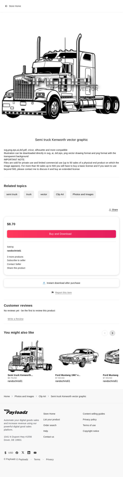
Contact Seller (14, 264)
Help (45, 431)
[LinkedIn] (28, 452)
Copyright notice (91, 431)
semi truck (11, 194)
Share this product (16, 268)
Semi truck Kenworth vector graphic (68, 396)
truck (29, 194)
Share (113, 209)
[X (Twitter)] (23, 452)
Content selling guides (94, 413)
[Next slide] (112, 333)
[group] (30, 361)
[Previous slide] (105, 333)
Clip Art (60, 194)
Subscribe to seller (16, 260)
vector (44, 194)
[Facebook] (16, 452)
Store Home (13, 6)
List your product (51, 419)
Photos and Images (83, 194)
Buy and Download (61, 234)
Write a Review (15, 319)
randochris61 (14, 250)
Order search (50, 425)
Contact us (48, 436)
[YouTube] (35, 452)
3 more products (15, 257)
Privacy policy (90, 419)
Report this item (61, 292)
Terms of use (89, 425)
